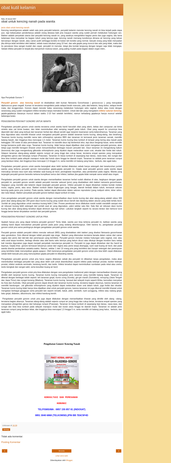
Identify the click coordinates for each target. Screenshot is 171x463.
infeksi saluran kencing (110, 111)
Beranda (61, 451)
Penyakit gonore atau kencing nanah (20, 103)
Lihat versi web (61, 456)
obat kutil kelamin (18, 7)
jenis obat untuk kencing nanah (15, 27)
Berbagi (6, 429)
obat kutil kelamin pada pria (13, 13)
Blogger (69, 460)
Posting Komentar (10, 442)
